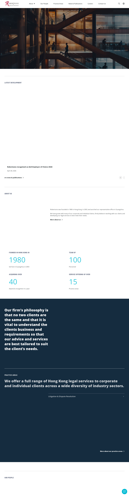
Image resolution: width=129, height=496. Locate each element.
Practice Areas (58, 4)
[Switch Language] (124, 3)
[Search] (119, 3)
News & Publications (75, 4)
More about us (61, 220)
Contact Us (102, 4)
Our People (44, 4)
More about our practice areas (111, 451)
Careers (90, 4)
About (32, 4)
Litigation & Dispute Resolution (62, 402)
